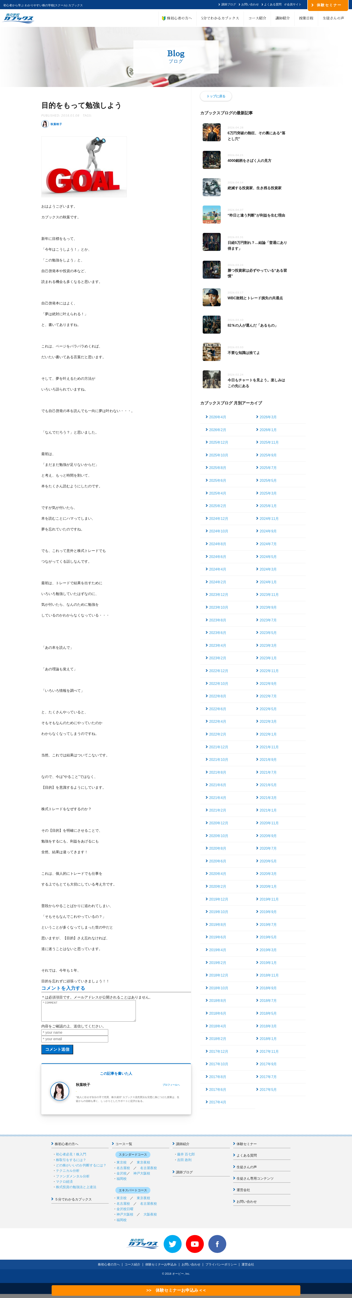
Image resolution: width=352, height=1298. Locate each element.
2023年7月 (268, 620)
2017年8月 (218, 1077)
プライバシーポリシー (221, 1268)
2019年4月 (218, 950)
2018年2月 (218, 1039)
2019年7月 (268, 925)
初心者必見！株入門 (71, 1158)
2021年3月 (268, 798)
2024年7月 (268, 544)
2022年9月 (268, 684)
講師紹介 (282, 18)
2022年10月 (218, 684)
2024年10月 (218, 531)
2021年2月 (218, 810)
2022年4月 (218, 721)
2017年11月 (269, 1051)
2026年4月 (218, 417)
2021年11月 (269, 747)
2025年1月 (268, 506)
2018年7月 (268, 1001)
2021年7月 (268, 772)
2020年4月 (218, 874)
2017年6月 (218, 1090)
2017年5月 (268, 1090)
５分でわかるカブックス (73, 1203)
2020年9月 (268, 836)
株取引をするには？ (71, 1164)
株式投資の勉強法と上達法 (76, 1191)
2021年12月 (218, 747)
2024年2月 (218, 582)
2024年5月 (268, 557)
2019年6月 (218, 937)
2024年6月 (218, 557)
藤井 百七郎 (186, 1158)
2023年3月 (268, 645)
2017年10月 (218, 1064)
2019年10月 (218, 912)
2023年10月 (218, 607)
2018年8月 (218, 1001)
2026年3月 (268, 417)
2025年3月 (268, 493)
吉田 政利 (184, 1164)
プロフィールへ (171, 1088)
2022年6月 (218, 709)
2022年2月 (218, 734)
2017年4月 (218, 1102)
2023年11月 (269, 595)
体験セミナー (247, 1148)
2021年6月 (218, 785)
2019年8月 (218, 925)
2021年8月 (218, 772)
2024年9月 (268, 531)
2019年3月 (268, 950)
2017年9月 (268, 1064)
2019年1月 (268, 963)
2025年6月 (218, 480)
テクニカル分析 (67, 1174)
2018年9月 (268, 988)
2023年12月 (218, 595)
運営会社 (243, 1194)
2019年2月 (218, 963)
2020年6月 (218, 861)
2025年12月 (218, 442)
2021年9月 (268, 760)
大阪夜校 (150, 1218)
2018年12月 (218, 975)
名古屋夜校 (148, 1172)
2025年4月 (218, 493)
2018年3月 (268, 1026)
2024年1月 (268, 582)
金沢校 (122, 1177)
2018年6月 (218, 1013)
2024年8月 (218, 544)
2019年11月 (269, 899)
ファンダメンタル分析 (73, 1180)
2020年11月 (269, 823)
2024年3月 (268, 569)
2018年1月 (268, 1039)
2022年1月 (268, 734)
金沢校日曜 (125, 1213)
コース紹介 (257, 18)
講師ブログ (228, 4)
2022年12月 (218, 671)
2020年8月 (218, 848)
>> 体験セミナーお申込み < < (176, 1290)
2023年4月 (218, 645)
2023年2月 (218, 658)
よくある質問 (273, 4)
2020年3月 (268, 874)
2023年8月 (218, 620)
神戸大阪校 (141, 1177)
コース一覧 (123, 1148)
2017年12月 (218, 1051)
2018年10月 (218, 988)
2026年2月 (218, 430)
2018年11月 (269, 975)
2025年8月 (218, 468)
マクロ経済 (64, 1185)
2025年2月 (218, 506)
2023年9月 (268, 607)
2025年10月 (218, 455)
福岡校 (122, 1183)
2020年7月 (268, 848)
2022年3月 (268, 721)
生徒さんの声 (333, 18)
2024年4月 (218, 569)
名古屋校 (123, 1172)
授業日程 (306, 18)
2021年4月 (218, 798)
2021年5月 (268, 785)
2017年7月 (268, 1077)
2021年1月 (268, 810)
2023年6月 (218, 633)
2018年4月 (218, 1026)
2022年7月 (268, 696)
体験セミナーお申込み (161, 1268)
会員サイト (294, 4)
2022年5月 (268, 709)
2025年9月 (268, 455)
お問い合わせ (250, 4)
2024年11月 (269, 519)
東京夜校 (143, 1166)
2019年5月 (268, 937)
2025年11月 (269, 442)
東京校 (122, 1166)
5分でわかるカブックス (220, 18)
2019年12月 (218, 899)
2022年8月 (218, 696)
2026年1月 (268, 430)
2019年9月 (268, 912)
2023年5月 (268, 633)
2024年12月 (218, 519)
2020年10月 (218, 836)
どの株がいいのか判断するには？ (81, 1169)
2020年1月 (268, 886)
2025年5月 (268, 480)
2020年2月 (218, 886)
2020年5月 (268, 861)
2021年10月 (218, 760)
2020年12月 (218, 823)
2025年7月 (268, 468)
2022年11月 (269, 671)
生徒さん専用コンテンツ (255, 1182)
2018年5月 (268, 1013)
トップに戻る (216, 96)
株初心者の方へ (177, 18)
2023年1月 (268, 658)
